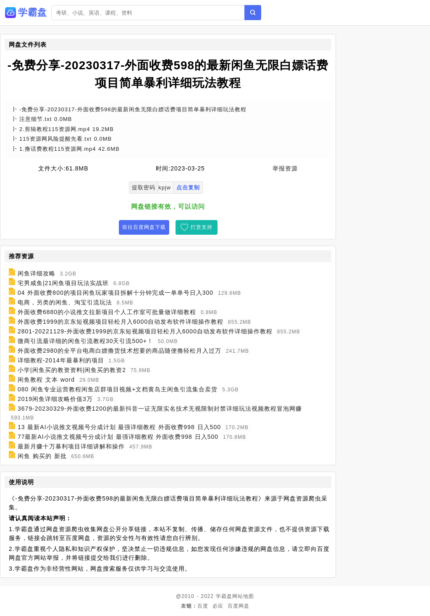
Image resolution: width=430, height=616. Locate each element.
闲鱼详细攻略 (36, 273)
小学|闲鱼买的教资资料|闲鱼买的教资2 (72, 370)
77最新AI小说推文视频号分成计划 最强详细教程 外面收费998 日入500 (118, 436)
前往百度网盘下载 (144, 227)
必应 (217, 606)
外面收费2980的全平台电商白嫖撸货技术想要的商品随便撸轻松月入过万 (119, 350)
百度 (202, 606)
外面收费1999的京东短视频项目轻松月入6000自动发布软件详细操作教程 (120, 321)
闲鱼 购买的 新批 (42, 456)
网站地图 (243, 596)
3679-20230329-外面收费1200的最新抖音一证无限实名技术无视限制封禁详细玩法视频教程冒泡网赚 (160, 408)
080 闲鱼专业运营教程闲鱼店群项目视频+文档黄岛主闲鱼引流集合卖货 (118, 389)
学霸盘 (224, 596)
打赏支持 (201, 227)
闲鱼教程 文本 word (46, 379)
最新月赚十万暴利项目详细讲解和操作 (71, 446)
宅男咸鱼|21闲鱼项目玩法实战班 (63, 283)
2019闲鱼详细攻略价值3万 (55, 399)
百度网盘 (238, 606)
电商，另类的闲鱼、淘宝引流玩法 (65, 302)
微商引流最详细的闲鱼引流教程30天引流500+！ (85, 341)
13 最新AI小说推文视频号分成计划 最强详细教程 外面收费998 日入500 (119, 427)
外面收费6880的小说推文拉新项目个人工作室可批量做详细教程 (107, 312)
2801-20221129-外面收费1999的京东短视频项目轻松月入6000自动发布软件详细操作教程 (145, 331)
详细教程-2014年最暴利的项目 (61, 360)
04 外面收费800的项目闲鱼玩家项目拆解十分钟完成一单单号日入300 (115, 292)
